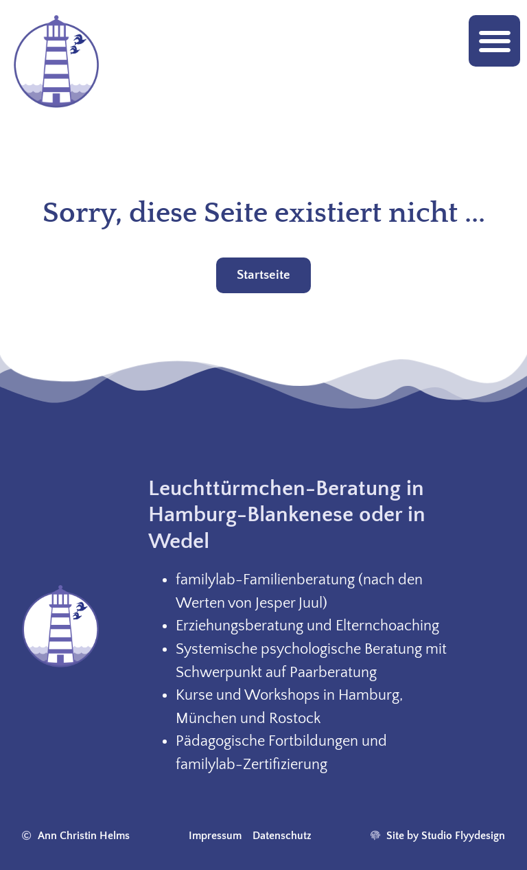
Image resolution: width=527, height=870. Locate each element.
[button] (494, 41)
